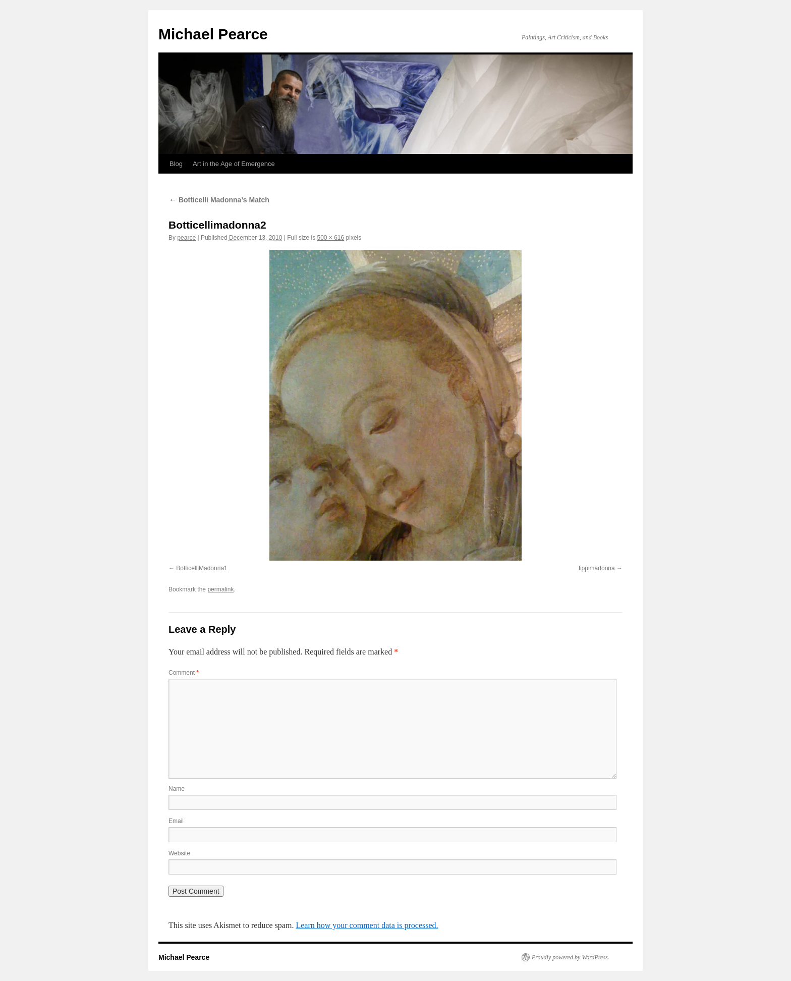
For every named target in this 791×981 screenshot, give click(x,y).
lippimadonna (596, 568)
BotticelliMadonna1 (201, 568)
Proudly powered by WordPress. (570, 957)
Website (179, 853)
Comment (183, 672)
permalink (220, 589)
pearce (186, 237)
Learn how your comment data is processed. (367, 925)
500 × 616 (331, 237)
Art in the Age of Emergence (234, 164)
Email (176, 821)
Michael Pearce (213, 34)
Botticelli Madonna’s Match (218, 200)
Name (176, 788)
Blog (176, 164)
